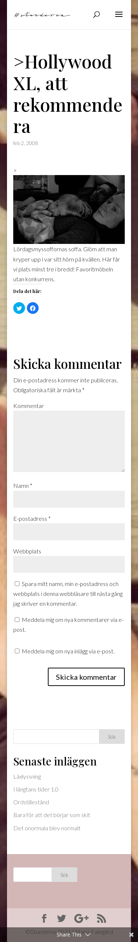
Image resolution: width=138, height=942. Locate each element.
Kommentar (28, 405)
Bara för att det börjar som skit (51, 814)
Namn (22, 485)
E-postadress (32, 518)
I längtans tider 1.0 (36, 789)
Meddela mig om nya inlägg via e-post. (68, 651)
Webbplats (27, 551)
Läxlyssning (27, 776)
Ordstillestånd (31, 801)
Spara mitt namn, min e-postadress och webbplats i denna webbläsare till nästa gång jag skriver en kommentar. (68, 593)
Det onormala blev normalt (47, 827)
